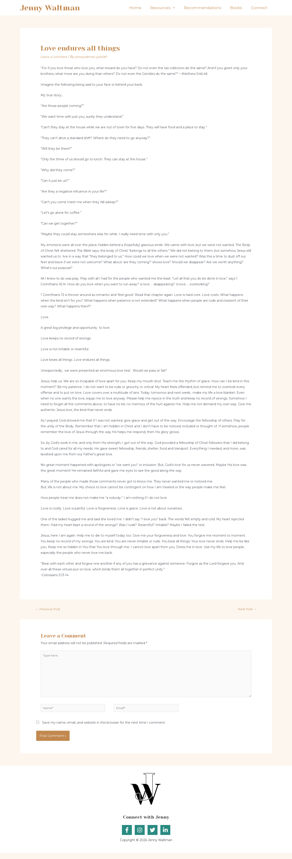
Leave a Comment (55, 57)
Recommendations (208, 7)
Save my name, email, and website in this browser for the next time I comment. (103, 729)
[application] (180, 7)
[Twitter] (152, 836)
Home (145, 7)
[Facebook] (127, 836)
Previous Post (49, 609)
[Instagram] (140, 836)
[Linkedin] (165, 836)
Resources (170, 7)
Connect (260, 7)
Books (239, 7)
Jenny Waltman (50, 7)
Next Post (245, 609)
